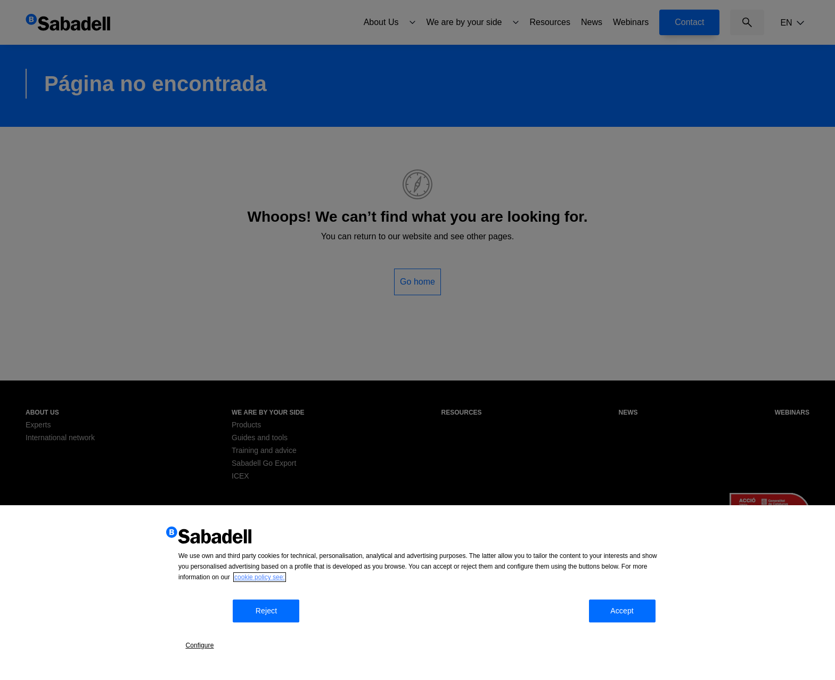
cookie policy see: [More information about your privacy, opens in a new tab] (259, 610)
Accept (640, 639)
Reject (277, 639)
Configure (210, 638)
